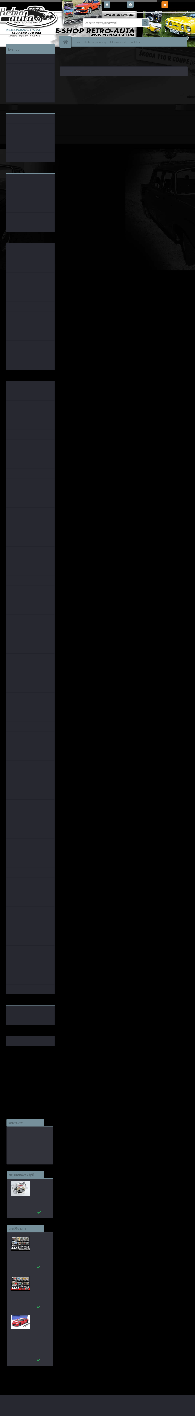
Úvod (65, 52)
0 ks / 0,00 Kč (178, 3)
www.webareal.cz (46, 1387)
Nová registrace (145, 4)
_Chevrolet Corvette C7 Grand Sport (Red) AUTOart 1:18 (40, 1322)
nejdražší (103, 71)
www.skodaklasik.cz (19, 1072)
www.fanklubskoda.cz (20, 1069)
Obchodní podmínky (95, 42)
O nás (77, 42)
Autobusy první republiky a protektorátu (38, 1186)
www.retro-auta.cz (18, 1066)
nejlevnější (87, 71)
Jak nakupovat (118, 42)
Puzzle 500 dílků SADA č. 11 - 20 (39, 1278)
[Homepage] (67, 42)
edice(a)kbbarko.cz (22, 1149)
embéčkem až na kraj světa (24, 1075)
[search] (145, 23)
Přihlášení (118, 4)
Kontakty (135, 42)
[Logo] (32, 22)
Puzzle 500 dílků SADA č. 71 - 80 (39, 1238)
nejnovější (118, 71)
